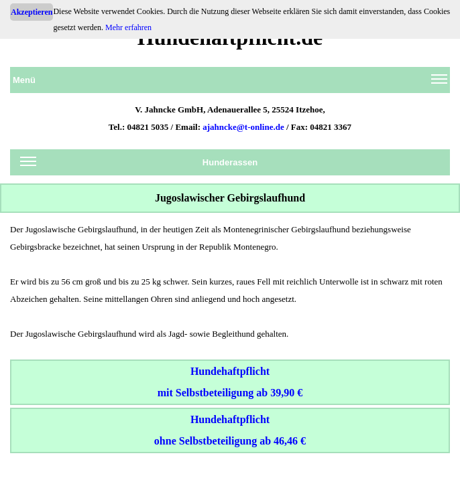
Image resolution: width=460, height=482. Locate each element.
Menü (230, 82)
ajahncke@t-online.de (243, 127)
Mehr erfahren (128, 27)
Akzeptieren (31, 12)
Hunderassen (138, 164)
